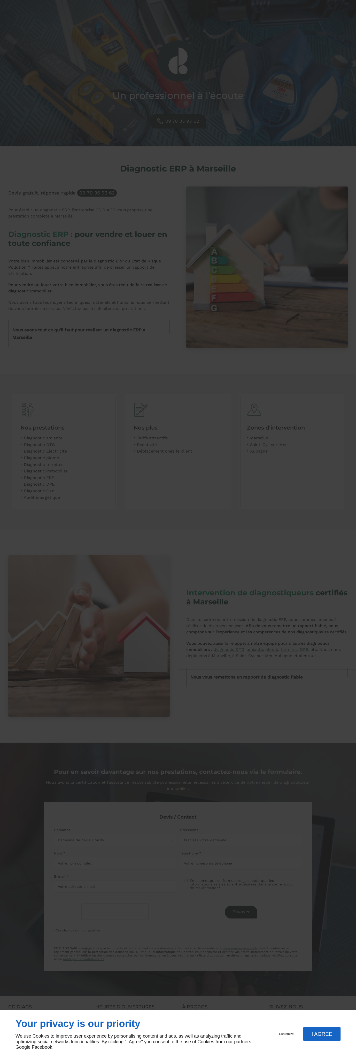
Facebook (42, 1047)
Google (23, 1047)
